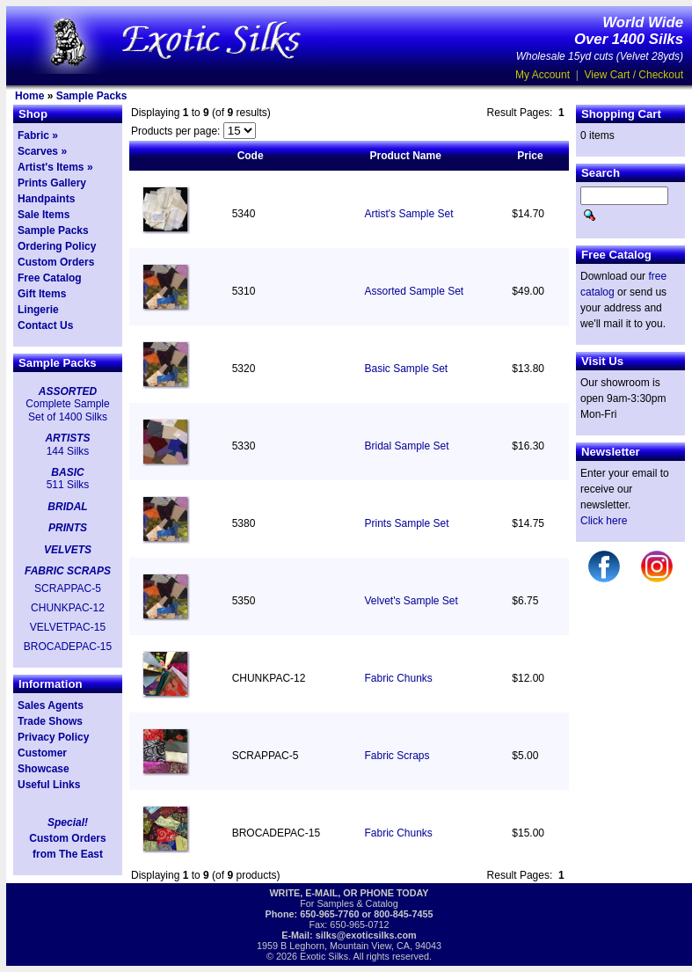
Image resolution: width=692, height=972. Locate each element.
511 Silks (68, 485)
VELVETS (67, 550)
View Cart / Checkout (634, 75)
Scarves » (42, 151)
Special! (67, 822)
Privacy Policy (53, 737)
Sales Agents (51, 705)
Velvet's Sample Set (410, 601)
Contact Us (45, 325)
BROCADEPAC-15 (68, 646)
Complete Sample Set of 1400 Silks (67, 410)
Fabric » (38, 135)
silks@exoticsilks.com (366, 935)
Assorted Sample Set (413, 291)
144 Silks (68, 451)
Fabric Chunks (398, 678)
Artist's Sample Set (408, 214)
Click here (603, 521)
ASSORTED (68, 391)
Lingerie (38, 309)
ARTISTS (67, 438)
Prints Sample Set (406, 523)
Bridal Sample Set (406, 446)
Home (29, 96)
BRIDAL (67, 507)
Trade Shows (50, 721)
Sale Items (43, 214)
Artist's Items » (55, 167)
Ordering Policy (57, 246)
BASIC (67, 472)
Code (250, 156)
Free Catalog (50, 278)
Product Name (405, 156)
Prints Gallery (52, 183)
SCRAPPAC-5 (67, 588)
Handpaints (46, 199)
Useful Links (49, 784)
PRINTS (67, 528)
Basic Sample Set (406, 368)
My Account (542, 75)
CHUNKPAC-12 (68, 608)
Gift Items (42, 294)
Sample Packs (91, 96)
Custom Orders (56, 262)
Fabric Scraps (396, 755)
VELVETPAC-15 (68, 627)
